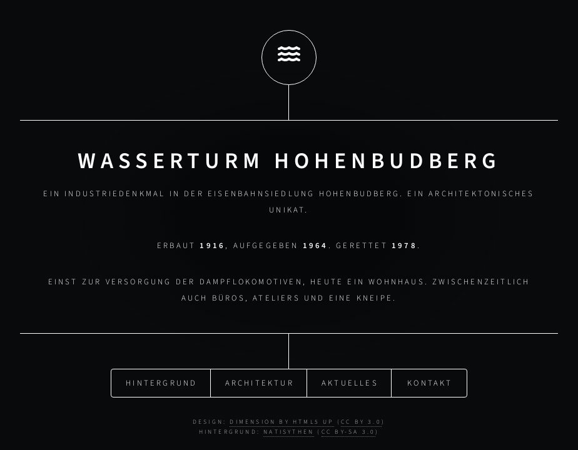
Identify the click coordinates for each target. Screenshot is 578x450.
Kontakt (429, 381)
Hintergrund (161, 381)
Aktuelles (350, 381)
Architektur (259, 381)
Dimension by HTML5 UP (281, 420)
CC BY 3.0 (361, 420)
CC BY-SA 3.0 (348, 429)
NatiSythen (288, 429)
